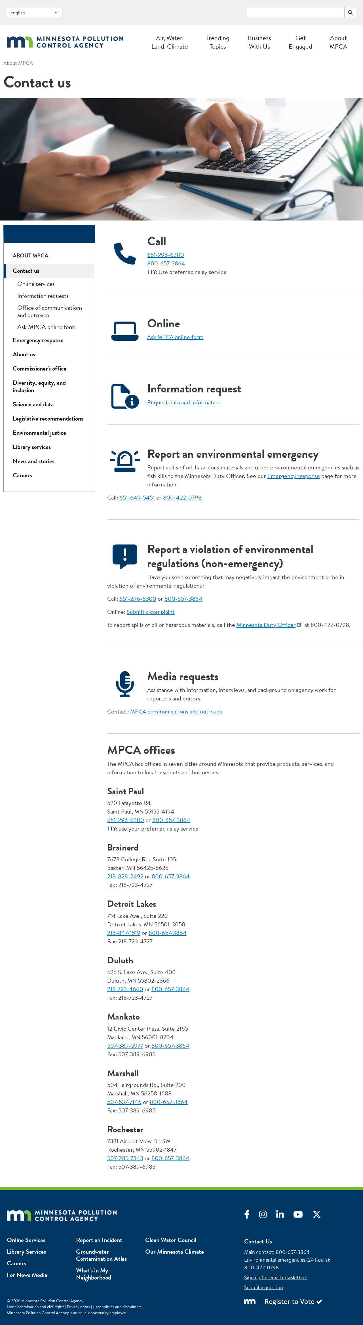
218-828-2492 (125, 876)
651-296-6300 (165, 255)
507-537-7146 (124, 1102)
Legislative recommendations (48, 418)
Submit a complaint (151, 611)
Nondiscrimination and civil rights (35, 1307)
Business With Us (259, 42)
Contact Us (258, 1241)
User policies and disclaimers (117, 1307)
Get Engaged (300, 42)
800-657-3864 (166, 263)
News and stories (33, 461)
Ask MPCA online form (175, 337)
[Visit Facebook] (251, 1216)
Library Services (26, 1251)
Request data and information (184, 402)
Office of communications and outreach (50, 311)
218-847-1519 (123, 933)
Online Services (26, 1239)
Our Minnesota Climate (174, 1251)
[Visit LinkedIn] (284, 1216)
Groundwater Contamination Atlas (101, 1255)
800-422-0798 (182, 497)
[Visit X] (321, 1216)
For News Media (27, 1274)
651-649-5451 (137, 497)
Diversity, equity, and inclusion (39, 386)
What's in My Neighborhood (93, 1274)
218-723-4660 (125, 989)
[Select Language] (34, 12)
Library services (32, 446)
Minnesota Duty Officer (266, 625)
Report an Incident (99, 1239)
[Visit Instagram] (267, 1216)
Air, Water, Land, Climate (169, 42)
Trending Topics (217, 42)
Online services (36, 283)
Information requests (43, 295)
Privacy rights (78, 1307)
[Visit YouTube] (303, 1216)
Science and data (33, 404)
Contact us (26, 270)
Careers (22, 475)
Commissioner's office (39, 368)
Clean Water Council (170, 1239)
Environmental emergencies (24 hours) (286, 1259)
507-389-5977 (125, 1045)
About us (24, 354)
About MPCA (338, 42)
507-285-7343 (125, 1158)
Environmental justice (39, 432)
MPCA (176, 711)
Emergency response (293, 476)
